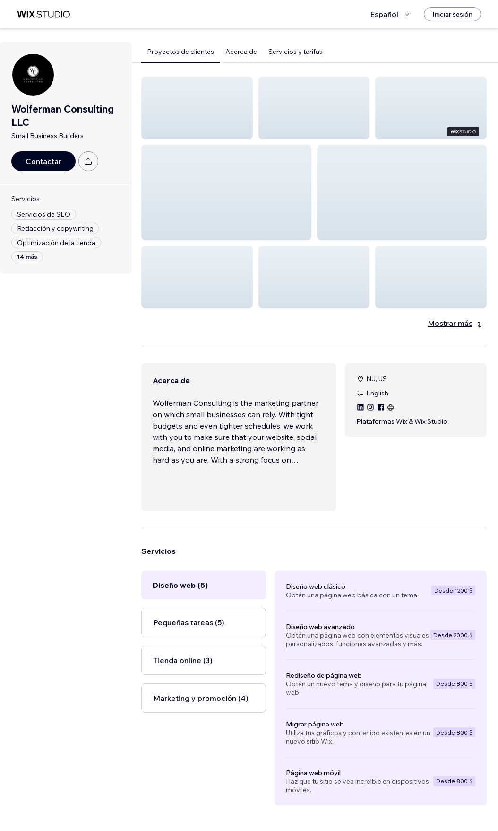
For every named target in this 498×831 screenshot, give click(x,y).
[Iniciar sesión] (452, 14)
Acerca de (241, 51)
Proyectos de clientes (180, 51)
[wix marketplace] (43, 14)
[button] (197, 108)
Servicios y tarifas (295, 51)
